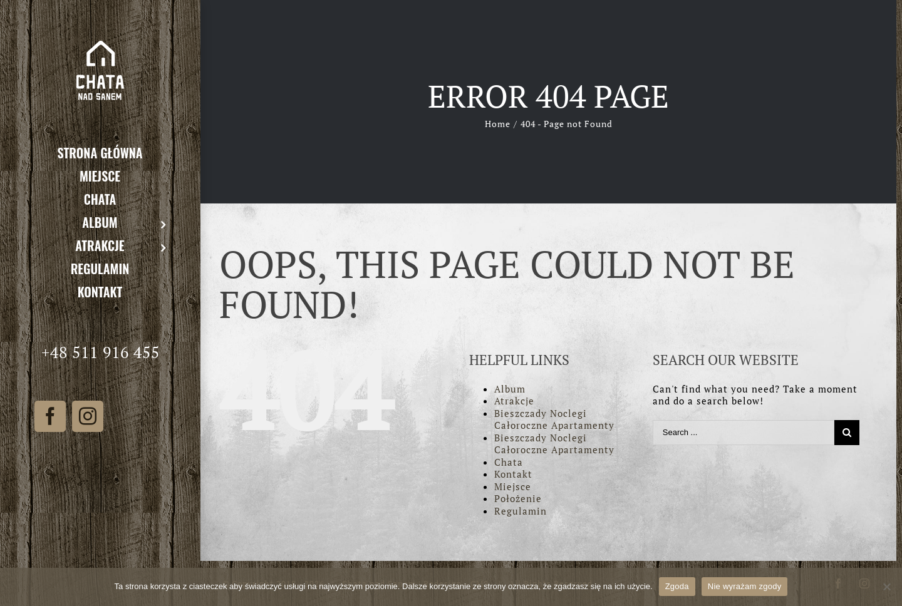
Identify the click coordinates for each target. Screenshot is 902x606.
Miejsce (512, 486)
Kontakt (513, 474)
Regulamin (520, 511)
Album (510, 389)
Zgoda (677, 586)
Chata (508, 462)
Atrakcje (514, 400)
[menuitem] (100, 153)
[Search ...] (743, 432)
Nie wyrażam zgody (745, 586)
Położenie (518, 498)
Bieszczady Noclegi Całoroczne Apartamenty (554, 419)
